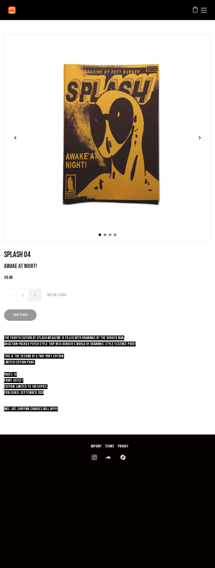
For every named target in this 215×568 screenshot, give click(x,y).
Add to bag (20, 315)
